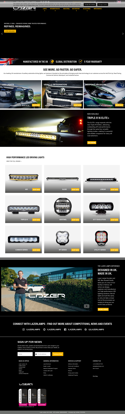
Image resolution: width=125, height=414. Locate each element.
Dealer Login (87, 1)
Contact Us (27, 1)
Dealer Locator (77, 1)
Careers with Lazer (48, 370)
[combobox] (106, 2)
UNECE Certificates (48, 375)
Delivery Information (73, 364)
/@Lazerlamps (96, 329)
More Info (119, 105)
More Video (103, 309)
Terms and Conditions (73, 366)
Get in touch (96, 368)
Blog (21, 1)
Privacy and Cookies (73, 373)
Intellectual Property (73, 375)
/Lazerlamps (33, 329)
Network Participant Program (50, 368)
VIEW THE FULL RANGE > (13, 161)
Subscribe (57, 354)
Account (33, 1)
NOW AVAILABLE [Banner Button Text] (10, 31)
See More (92, 143)
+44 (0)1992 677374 (98, 364)
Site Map (95, 376)
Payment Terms (72, 368)
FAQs (44, 373)
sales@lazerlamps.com (98, 366)
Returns (70, 370)
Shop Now (36, 105)
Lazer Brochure (47, 364)
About (17, 1)
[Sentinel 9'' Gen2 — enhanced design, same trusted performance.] (61, 23)
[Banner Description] (61, 27)
